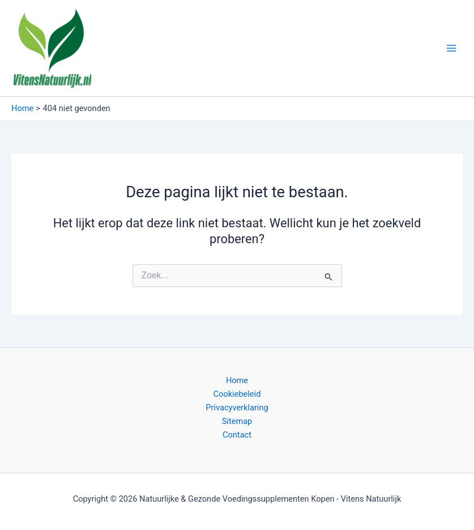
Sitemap (237, 421)
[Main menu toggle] (451, 48)
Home (237, 380)
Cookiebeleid (237, 394)
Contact (237, 435)
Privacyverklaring (237, 407)
